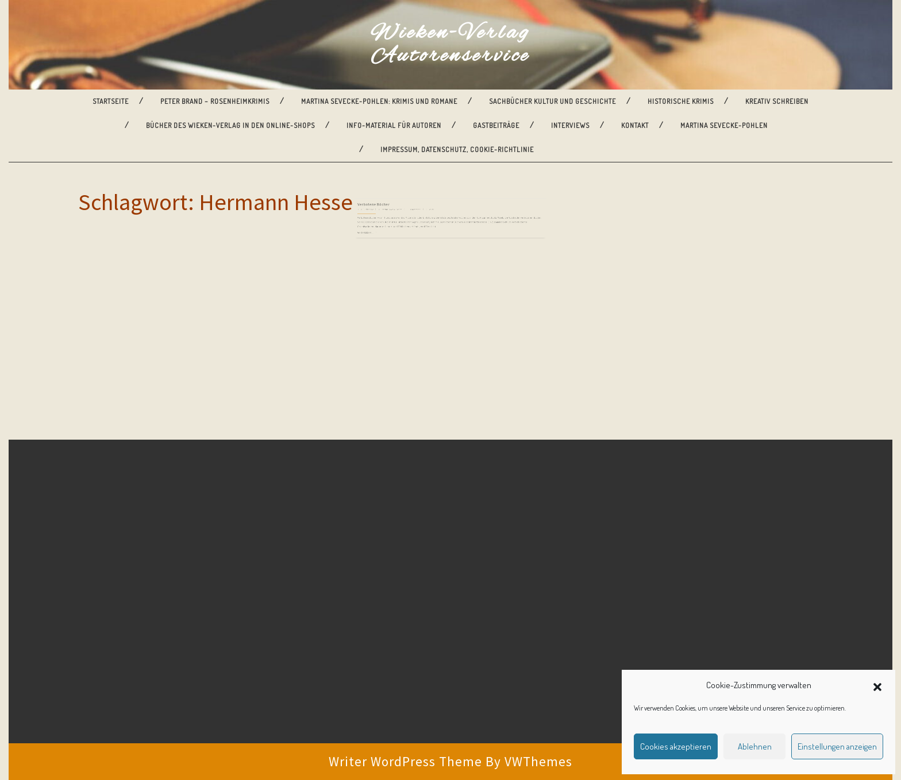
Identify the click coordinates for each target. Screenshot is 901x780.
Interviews (570, 125)
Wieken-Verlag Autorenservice (450, 45)
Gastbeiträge (496, 125)
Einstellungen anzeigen (837, 746)
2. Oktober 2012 (392, 214)
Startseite (111, 101)
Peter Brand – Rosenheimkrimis (214, 101)
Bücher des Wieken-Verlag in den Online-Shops (230, 125)
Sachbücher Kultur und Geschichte (552, 101)
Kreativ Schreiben (776, 101)
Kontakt (635, 125)
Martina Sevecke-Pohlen (724, 125)
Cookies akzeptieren (675, 746)
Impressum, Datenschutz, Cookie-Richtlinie (457, 149)
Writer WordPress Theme (405, 761)
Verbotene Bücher (397, 210)
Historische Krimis (681, 101)
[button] (877, 685)
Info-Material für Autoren (393, 125)
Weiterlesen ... (391, 230)
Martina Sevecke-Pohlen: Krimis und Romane (379, 101)
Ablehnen (755, 746)
